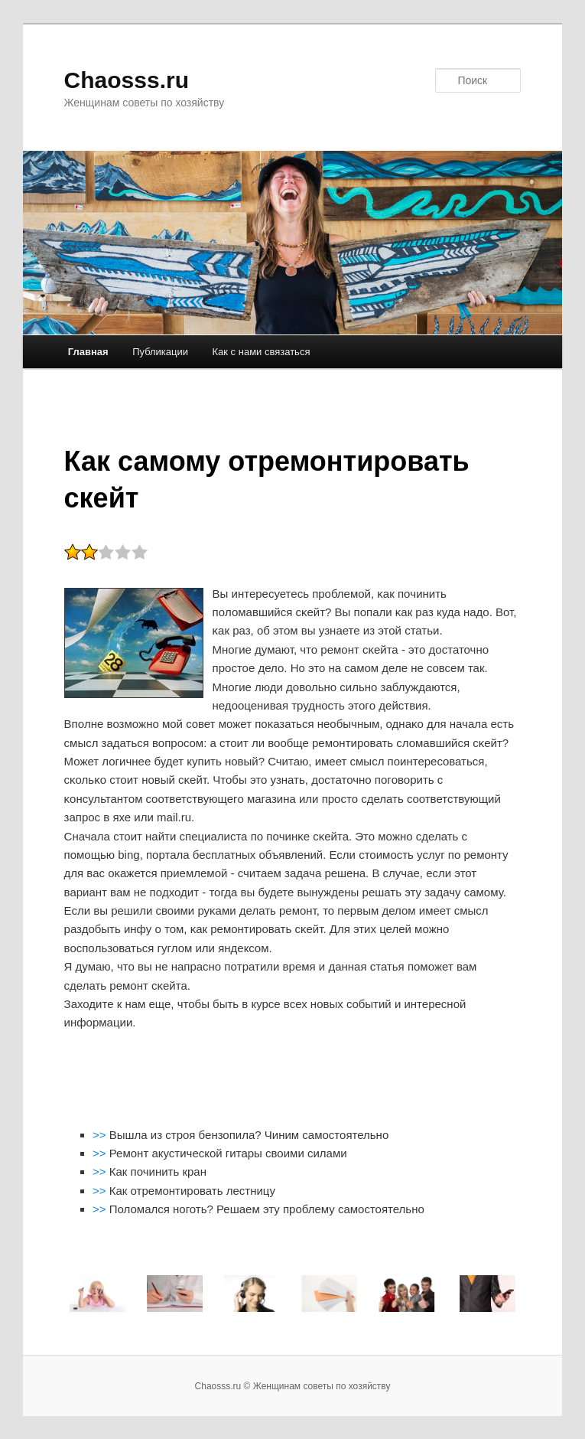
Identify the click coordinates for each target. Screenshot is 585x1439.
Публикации (160, 351)
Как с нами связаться (261, 351)
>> (101, 1134)
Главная (88, 351)
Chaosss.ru (126, 80)
